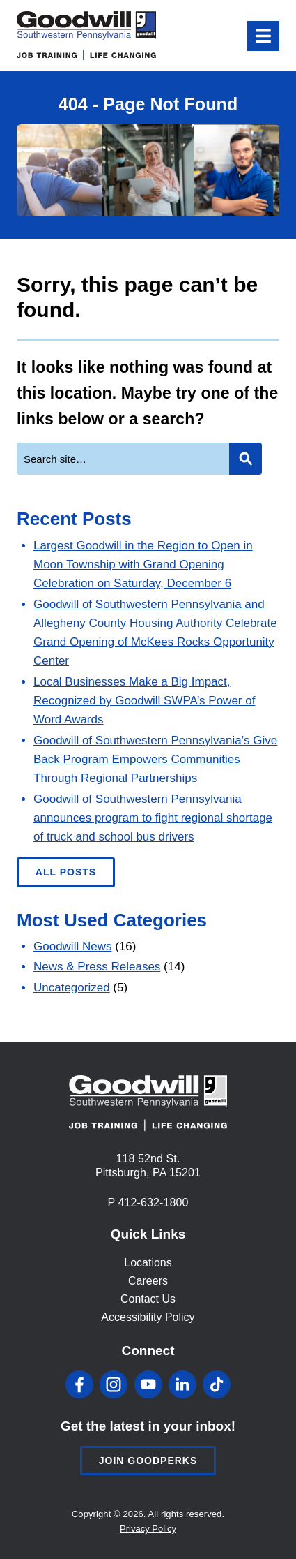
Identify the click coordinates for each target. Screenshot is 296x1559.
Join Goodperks (148, 1460)
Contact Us (148, 1299)
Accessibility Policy (147, 1317)
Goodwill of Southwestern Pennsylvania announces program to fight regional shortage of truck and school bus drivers (152, 817)
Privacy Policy (148, 1528)
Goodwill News (72, 946)
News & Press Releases (96, 966)
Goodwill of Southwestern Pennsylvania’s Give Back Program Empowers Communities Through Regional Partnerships (155, 759)
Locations (148, 1263)
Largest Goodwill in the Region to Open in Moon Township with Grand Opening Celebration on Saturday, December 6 (143, 564)
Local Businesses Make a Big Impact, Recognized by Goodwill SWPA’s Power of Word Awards (144, 700)
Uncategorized (71, 987)
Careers (148, 1281)
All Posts (66, 872)
